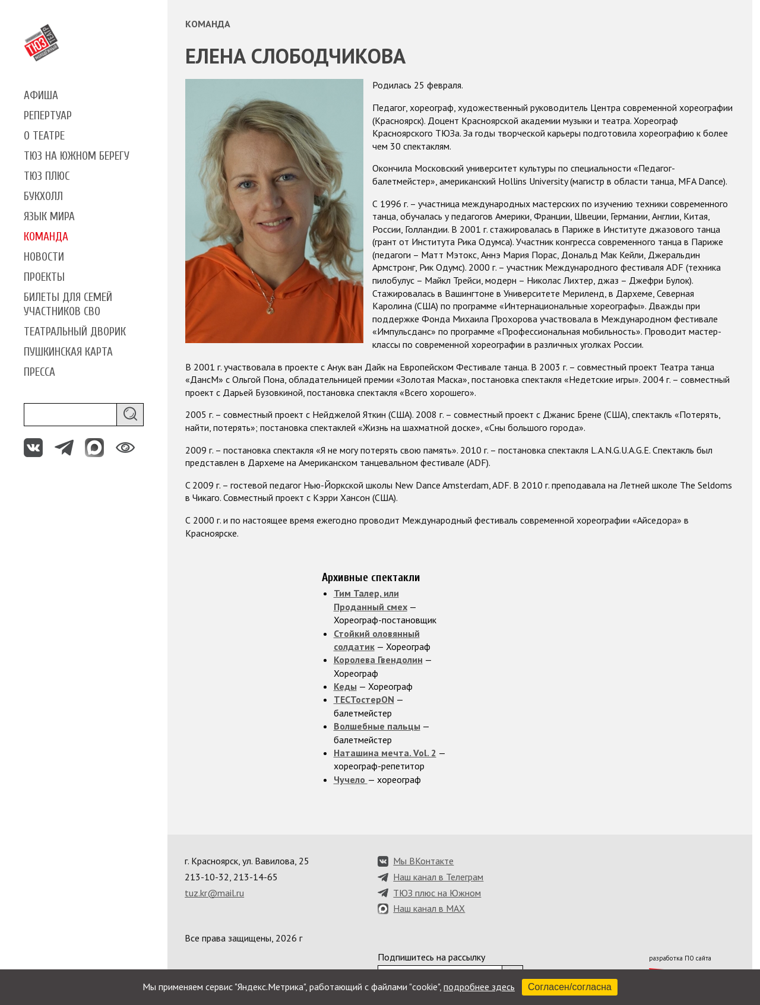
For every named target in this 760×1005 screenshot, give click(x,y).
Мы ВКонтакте (423, 861)
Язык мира (49, 216)
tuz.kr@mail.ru (214, 893)
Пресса (39, 372)
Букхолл (43, 196)
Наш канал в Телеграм (438, 877)
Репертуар (48, 115)
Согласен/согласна (570, 987)
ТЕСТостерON (364, 699)
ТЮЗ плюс (46, 176)
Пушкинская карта (68, 352)
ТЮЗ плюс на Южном (437, 893)
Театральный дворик (75, 331)
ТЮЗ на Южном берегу (76, 156)
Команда (46, 236)
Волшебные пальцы (377, 726)
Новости (44, 257)
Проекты (44, 277)
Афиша (41, 95)
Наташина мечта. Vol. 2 (385, 753)
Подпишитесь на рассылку (431, 957)
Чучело (351, 779)
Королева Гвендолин (378, 659)
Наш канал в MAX (429, 908)
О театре (44, 135)
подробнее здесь (479, 987)
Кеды (345, 686)
